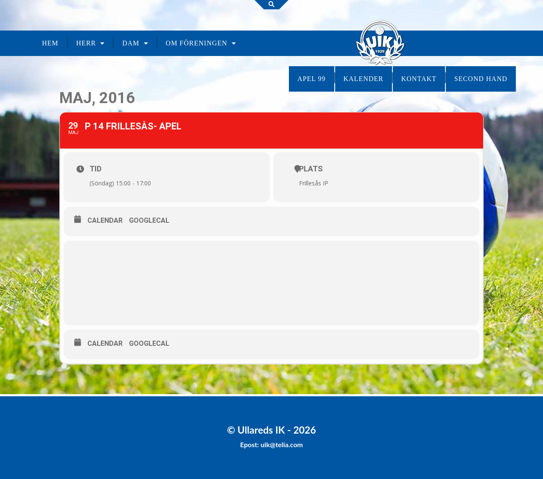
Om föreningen (196, 43)
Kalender (363, 78)
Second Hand (480, 78)
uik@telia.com (281, 444)
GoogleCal (149, 220)
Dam (130, 43)
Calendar (105, 220)
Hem (50, 43)
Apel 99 (311, 78)
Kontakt (419, 78)
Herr (86, 43)
